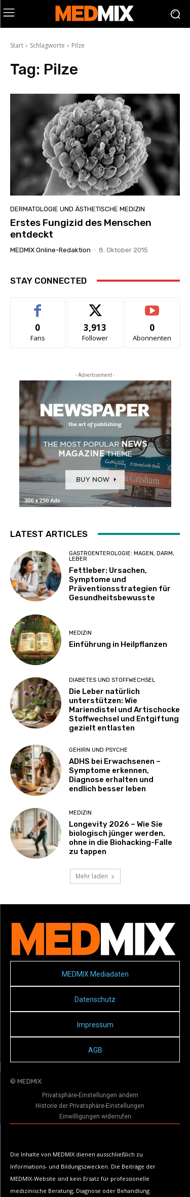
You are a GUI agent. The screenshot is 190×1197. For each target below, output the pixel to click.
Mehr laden (95, 876)
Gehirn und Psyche (98, 750)
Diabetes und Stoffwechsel (112, 680)
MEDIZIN (80, 633)
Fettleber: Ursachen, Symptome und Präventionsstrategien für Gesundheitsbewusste (120, 584)
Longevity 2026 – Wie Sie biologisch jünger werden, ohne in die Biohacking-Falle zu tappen (120, 838)
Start (16, 45)
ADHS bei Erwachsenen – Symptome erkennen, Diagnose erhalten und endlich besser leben (115, 775)
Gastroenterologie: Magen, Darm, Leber (121, 556)
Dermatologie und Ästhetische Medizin (77, 209)
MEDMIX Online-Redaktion (50, 250)
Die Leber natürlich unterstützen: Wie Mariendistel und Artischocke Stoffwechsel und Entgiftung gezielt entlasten (124, 709)
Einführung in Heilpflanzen (118, 644)
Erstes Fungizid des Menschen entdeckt (80, 228)
